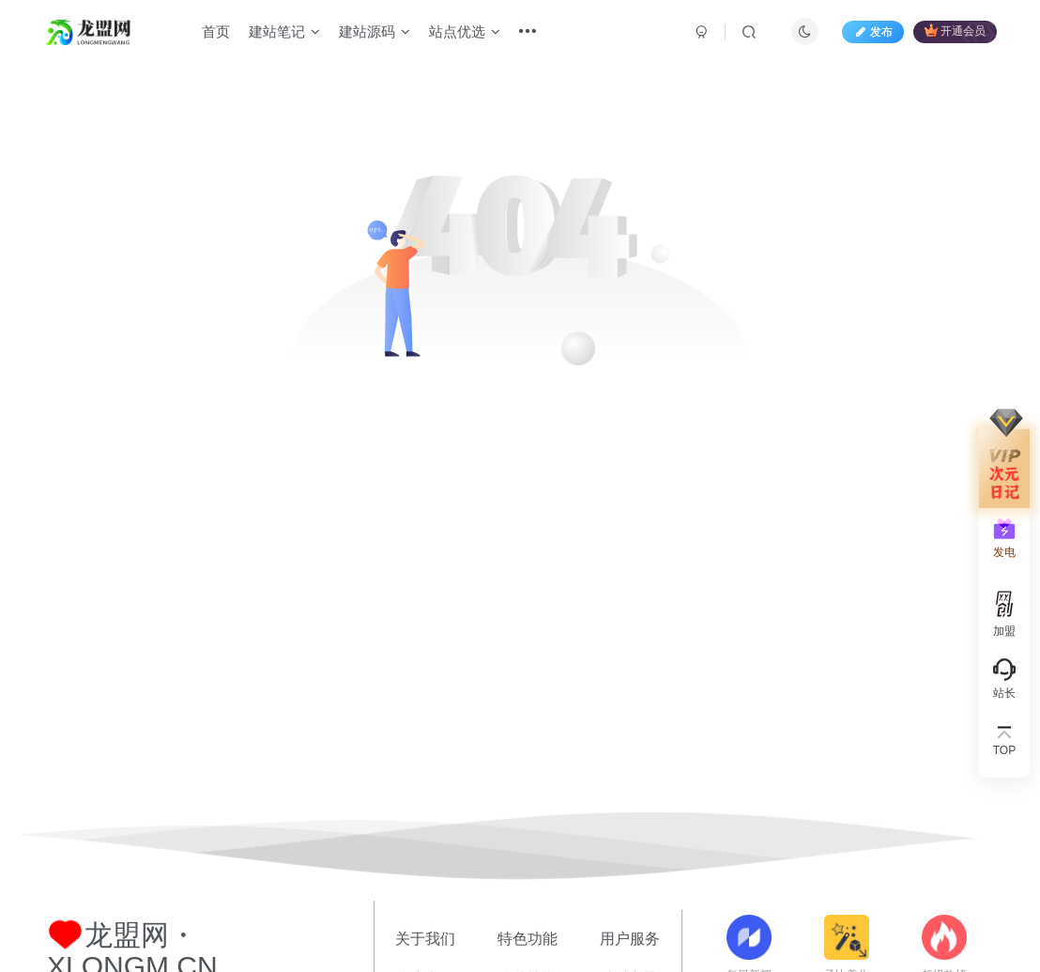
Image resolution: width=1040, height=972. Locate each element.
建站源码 (374, 31)
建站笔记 (284, 31)
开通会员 (955, 30)
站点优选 (464, 31)
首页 (216, 31)
